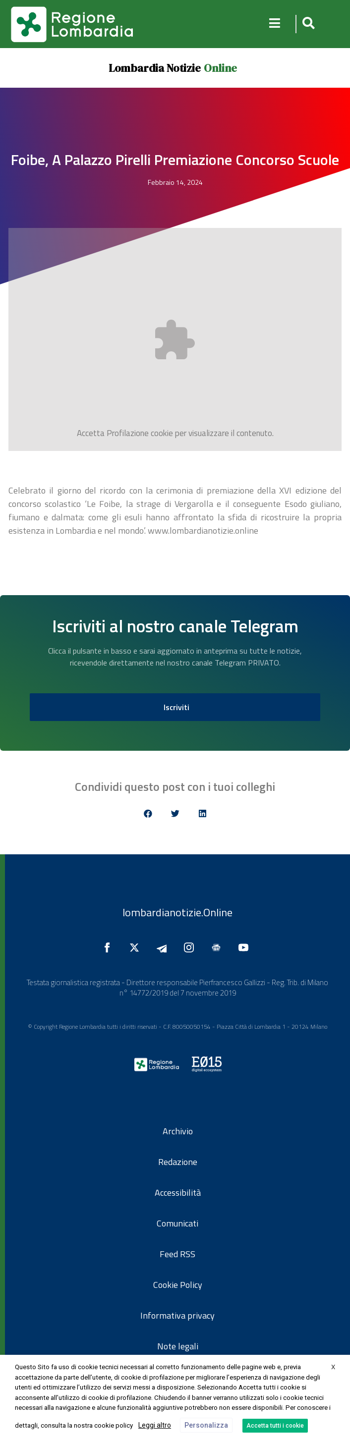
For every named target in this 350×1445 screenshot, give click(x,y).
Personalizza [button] (206, 1425)
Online (220, 67)
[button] (307, 24)
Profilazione (128, 433)
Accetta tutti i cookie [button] (275, 1425)
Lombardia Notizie (155, 67)
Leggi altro (154, 1425)
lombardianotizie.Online (177, 912)
